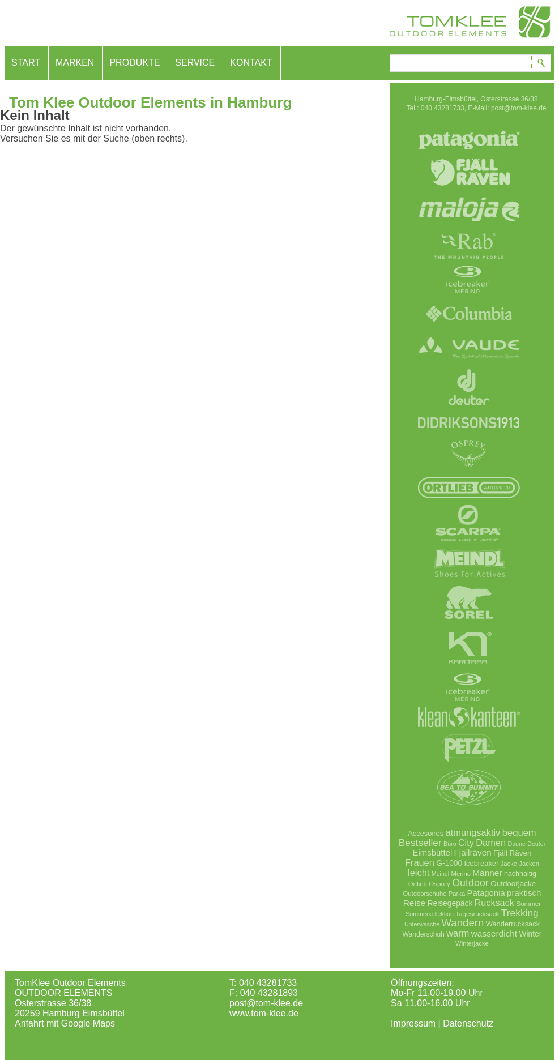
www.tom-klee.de (263, 1013)
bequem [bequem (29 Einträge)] (519, 832)
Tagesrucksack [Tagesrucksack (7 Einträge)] (477, 913)
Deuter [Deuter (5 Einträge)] (536, 843)
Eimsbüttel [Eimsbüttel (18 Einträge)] (433, 852)
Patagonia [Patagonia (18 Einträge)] (486, 892)
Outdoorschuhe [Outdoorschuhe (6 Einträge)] (425, 893)
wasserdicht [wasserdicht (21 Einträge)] (494, 933)
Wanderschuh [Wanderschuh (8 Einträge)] (424, 934)
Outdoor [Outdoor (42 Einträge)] (470, 882)
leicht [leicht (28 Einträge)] (418, 872)
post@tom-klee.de (266, 1003)
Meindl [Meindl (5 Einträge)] (440, 873)
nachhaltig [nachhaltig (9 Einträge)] (520, 874)
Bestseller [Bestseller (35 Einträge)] (420, 842)
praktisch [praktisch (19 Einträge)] (524, 892)
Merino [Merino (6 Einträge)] (461, 873)
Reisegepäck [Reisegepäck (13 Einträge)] (450, 903)
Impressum (413, 1023)
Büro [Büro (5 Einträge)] (449, 843)
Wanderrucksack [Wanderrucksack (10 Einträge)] (513, 924)
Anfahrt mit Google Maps (65, 1023)
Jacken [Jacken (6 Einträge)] (529, 863)
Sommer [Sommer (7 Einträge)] (528, 903)
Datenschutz (468, 1023)
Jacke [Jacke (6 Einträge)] (509, 863)
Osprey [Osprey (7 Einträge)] (439, 883)
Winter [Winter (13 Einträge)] (530, 933)
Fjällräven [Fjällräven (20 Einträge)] (473, 852)
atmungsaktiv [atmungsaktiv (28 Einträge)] (473, 832)
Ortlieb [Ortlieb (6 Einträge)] (417, 884)
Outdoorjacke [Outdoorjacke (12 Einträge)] (513, 883)
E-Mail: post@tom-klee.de (507, 108)
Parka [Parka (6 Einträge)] (457, 893)
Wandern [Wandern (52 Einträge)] (462, 923)
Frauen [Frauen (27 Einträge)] (419, 862)
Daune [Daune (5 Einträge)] (517, 843)
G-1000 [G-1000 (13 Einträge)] (449, 862)
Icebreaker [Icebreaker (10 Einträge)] (481, 863)
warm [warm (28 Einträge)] (457, 933)
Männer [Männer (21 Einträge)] (487, 873)
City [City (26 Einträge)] (466, 842)
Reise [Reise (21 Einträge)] (414, 903)
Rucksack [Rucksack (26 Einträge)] (494, 902)
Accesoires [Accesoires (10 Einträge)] (425, 833)
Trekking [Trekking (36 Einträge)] (520, 912)
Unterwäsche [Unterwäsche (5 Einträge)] (421, 924)
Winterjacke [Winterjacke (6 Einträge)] (472, 943)
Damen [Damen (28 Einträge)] (491, 842)
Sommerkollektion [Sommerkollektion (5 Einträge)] (430, 914)
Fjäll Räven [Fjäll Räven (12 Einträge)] (512, 853)
